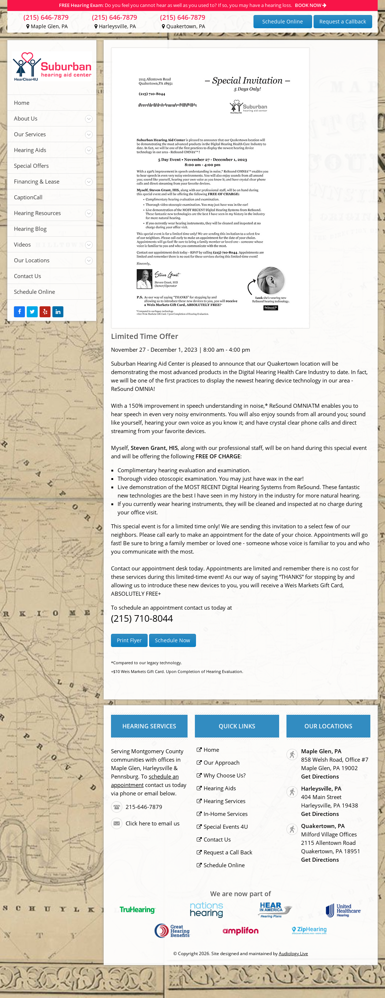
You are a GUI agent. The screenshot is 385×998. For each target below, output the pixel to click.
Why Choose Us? (224, 775)
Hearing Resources (37, 213)
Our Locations (31, 260)
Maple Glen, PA (47, 26)
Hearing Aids (30, 150)
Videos (22, 244)
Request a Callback (342, 21)
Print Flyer (129, 640)
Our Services (30, 134)
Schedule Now (172, 640)
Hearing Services (224, 801)
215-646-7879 (144, 806)
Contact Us (27, 276)
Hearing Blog (30, 228)
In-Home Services (226, 813)
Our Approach (222, 762)
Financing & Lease (36, 181)
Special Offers (31, 165)
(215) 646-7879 (46, 17)
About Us (25, 118)
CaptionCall (28, 197)
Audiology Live (293, 953)
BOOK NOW (310, 5)
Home (21, 102)
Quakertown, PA (183, 26)
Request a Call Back (228, 852)
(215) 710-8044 (142, 618)
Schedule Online (282, 21)
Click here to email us (152, 823)
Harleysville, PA (115, 26)
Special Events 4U (226, 826)
